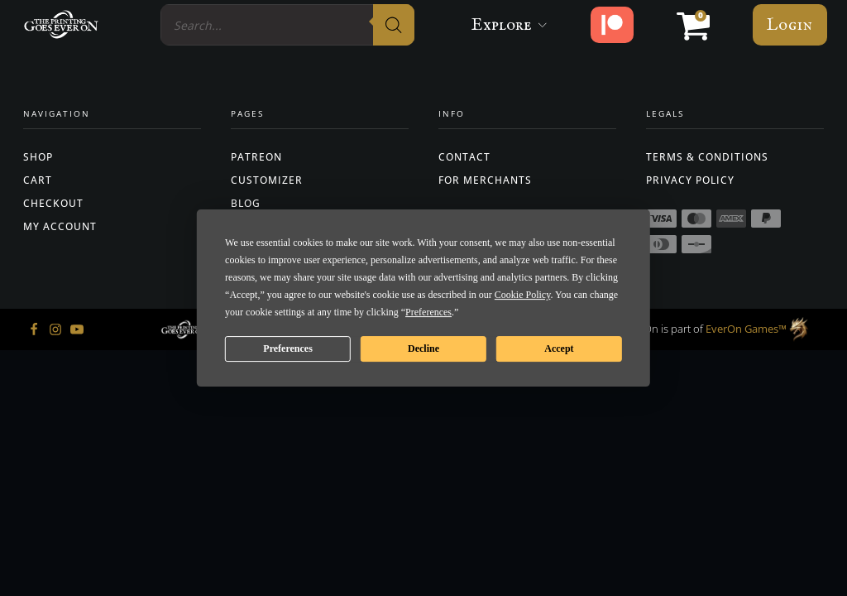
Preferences (288, 348)
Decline (423, 348)
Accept (558, 348)
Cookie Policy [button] (523, 294)
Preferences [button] (428, 312)
